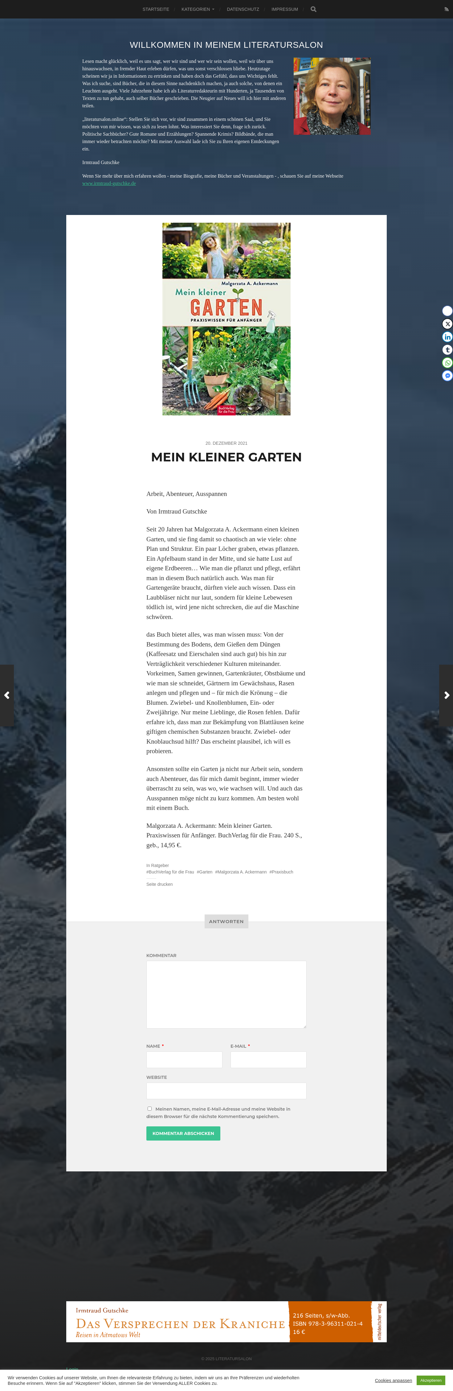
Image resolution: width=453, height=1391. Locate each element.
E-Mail (240, 1046)
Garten (206, 871)
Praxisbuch (282, 871)
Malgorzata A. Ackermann (242, 871)
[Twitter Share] (447, 323)
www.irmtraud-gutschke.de (109, 183)
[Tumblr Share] (447, 349)
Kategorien (196, 9)
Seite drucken (159, 884)
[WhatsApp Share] (447, 362)
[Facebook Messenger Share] (447, 375)
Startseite (156, 9)
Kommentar (161, 955)
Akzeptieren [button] (431, 1380)
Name (155, 1046)
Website (156, 1077)
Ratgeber (160, 865)
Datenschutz (243, 9)
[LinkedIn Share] (447, 336)
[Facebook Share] (447, 310)
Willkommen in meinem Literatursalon (226, 45)
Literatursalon (234, 1358)
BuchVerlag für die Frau (171, 871)
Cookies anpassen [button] (393, 1380)
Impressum (284, 9)
